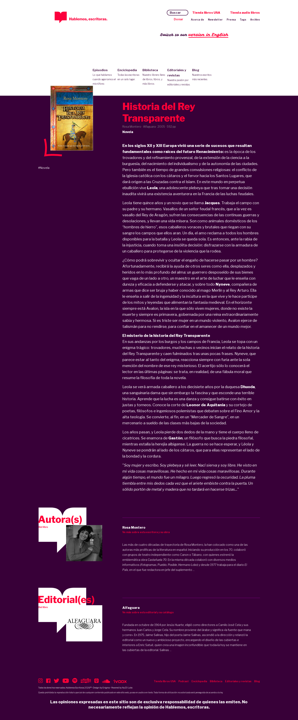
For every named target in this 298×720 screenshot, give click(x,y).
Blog (203, 75)
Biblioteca (154, 77)
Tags (243, 19)
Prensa (231, 19)
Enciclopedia (129, 75)
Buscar (175, 12)
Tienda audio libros (245, 12)
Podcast (183, 681)
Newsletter (215, 19)
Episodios (104, 77)
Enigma (106, 687)
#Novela (43, 167)
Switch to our (194, 35)
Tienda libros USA (206, 12)
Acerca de (197, 19)
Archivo (255, 19)
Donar (178, 19)
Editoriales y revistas (178, 77)
